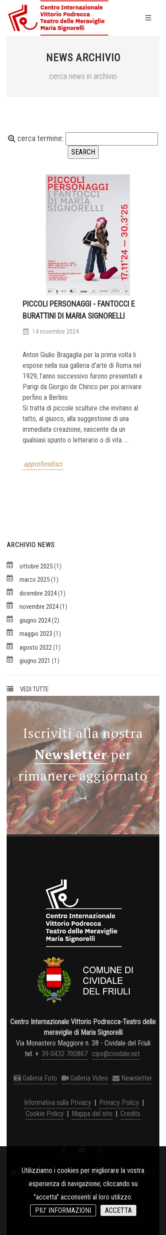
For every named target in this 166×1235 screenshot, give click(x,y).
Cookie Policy (45, 1113)
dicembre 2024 (38, 593)
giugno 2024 (34, 620)
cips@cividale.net (116, 1054)
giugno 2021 (34, 661)
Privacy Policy (119, 1102)
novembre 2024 (38, 607)
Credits (130, 1113)
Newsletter (132, 1078)
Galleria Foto (35, 1078)
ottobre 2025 (36, 566)
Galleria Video (85, 1078)
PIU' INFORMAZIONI (63, 1210)
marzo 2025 (34, 580)
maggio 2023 (35, 634)
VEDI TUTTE (34, 689)
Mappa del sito (92, 1113)
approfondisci (42, 464)
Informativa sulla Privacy (57, 1102)
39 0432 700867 (65, 1054)
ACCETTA (118, 1210)
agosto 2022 (35, 647)
